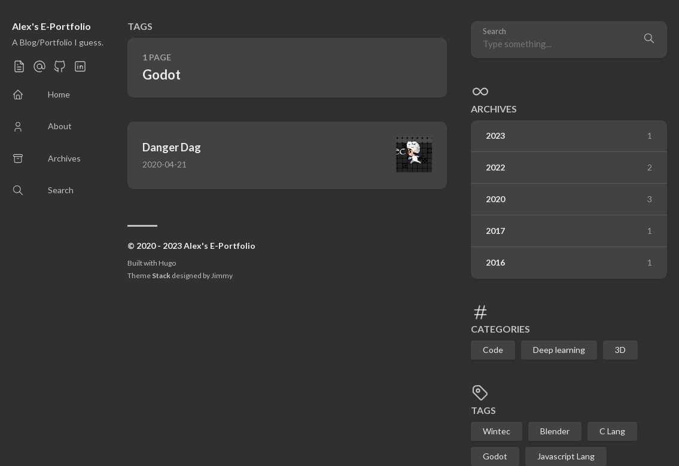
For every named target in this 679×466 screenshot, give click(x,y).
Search (494, 31)
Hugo (167, 262)
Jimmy (222, 275)
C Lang (612, 431)
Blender (555, 431)
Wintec (496, 431)
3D (620, 350)
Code (493, 350)
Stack (161, 275)
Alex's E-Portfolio (51, 26)
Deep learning (559, 350)
